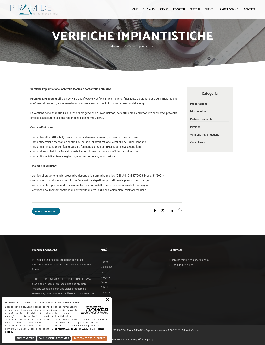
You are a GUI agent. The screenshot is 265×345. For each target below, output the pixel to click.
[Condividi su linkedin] (172, 210)
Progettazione (198, 103)
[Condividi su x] (163, 210)
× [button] (107, 299)
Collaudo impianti (201, 119)
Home (134, 9)
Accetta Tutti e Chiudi (89, 338)
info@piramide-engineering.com (190, 260)
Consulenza (197, 142)
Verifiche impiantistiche (204, 134)
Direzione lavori (199, 111)
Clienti (209, 9)
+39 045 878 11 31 (183, 265)
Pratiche (195, 127)
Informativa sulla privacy (124, 339)
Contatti (250, 9)
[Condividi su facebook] (155, 210)
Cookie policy (146, 339)
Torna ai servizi (46, 211)
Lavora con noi (228, 9)
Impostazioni (25, 338)
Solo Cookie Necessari (54, 338)
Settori (195, 9)
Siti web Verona (190, 330)
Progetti (179, 9)
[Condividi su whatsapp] (180, 210)
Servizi (163, 9)
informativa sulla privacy (71, 329)
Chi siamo (149, 9)
